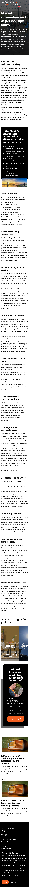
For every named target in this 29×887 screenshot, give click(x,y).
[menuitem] (21, 7)
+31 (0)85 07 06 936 (16, 710)
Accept (5, 882)
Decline (13, 882)
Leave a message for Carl (16, 719)
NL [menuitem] (21, 7)
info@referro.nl (6, 831)
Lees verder (5, 774)
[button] (23, 656)
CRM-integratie (9, 146)
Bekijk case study (10, 655)
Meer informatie (14, 875)
